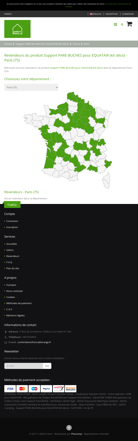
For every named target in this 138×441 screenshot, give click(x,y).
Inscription (112, 14)
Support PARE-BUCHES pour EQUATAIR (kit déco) (76, 67)
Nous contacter (14, 291)
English (95, 14)
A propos (11, 284)
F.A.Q (9, 262)
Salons (9, 250)
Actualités (11, 243)
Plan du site (12, 268)
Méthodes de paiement (19, 303)
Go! (47, 366)
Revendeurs (12, 256)
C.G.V (9, 309)
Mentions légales (15, 315)
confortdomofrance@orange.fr (34, 342)
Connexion (128, 14)
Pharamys (76, 433)
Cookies (10, 297)
